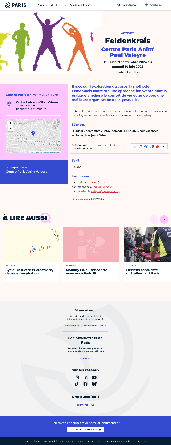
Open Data (102, 441)
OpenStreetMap (48, 152)
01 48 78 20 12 (103, 186)
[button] (33, 133)
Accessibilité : (63, 441)
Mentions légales (31, 441)
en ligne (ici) (94, 182)
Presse (90, 441)
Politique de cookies (121, 441)
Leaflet (33, 152)
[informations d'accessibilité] (149, 146)
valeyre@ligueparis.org (105, 191)
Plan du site (142, 441)
